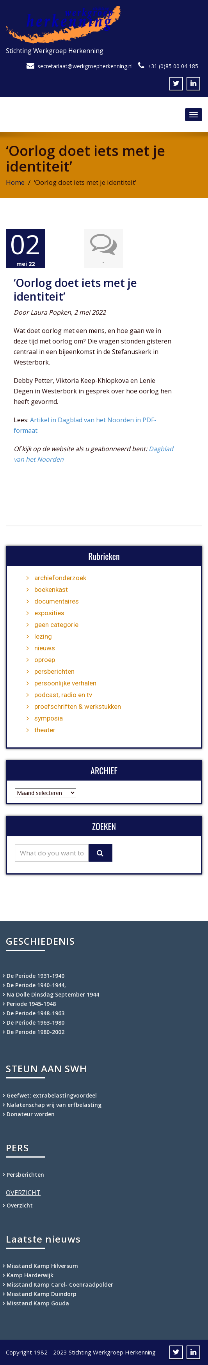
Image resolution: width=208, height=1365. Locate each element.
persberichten (54, 671)
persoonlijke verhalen (65, 683)
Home (15, 182)
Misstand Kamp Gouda (38, 1303)
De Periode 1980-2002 (35, 1032)
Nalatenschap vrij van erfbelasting (54, 1104)
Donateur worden (31, 1114)
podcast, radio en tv (63, 695)
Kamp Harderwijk (30, 1275)
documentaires (56, 601)
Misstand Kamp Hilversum (42, 1265)
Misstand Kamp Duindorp (41, 1294)
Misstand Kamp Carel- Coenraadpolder (60, 1284)
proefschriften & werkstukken (77, 706)
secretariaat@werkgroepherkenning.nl (85, 66)
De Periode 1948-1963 (35, 1013)
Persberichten (25, 1174)
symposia (48, 718)
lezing (43, 636)
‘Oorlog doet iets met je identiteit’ (75, 289)
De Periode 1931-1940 (35, 975)
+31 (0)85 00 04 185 (173, 66)
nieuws (44, 648)
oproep (44, 660)
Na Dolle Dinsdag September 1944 (53, 994)
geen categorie (56, 625)
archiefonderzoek (60, 578)
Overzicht (20, 1205)
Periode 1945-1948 (31, 1003)
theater (44, 730)
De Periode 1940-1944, (36, 985)
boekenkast (51, 589)
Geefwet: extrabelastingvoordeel (52, 1095)
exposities (49, 613)
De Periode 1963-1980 (35, 1022)
